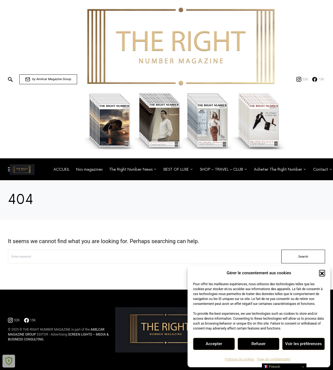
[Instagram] (302, 79)
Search (303, 256)
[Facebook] (318, 79)
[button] (322, 273)
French (272, 367)
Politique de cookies (239, 359)
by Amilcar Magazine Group (48, 79)
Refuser (258, 343)
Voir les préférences (303, 343)
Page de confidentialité (273, 359)
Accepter (214, 343)
